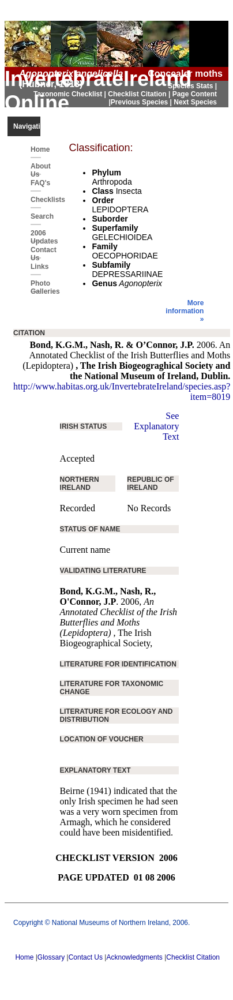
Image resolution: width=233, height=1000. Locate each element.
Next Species (195, 102)
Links (36, 267)
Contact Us (36, 252)
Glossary (51, 957)
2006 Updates (36, 235)
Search (36, 216)
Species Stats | (192, 86)
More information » (185, 311)
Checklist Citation (193, 957)
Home (36, 149)
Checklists (36, 200)
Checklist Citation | (140, 94)
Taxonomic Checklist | (70, 94)
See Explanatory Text (156, 426)
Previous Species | (142, 102)
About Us (36, 168)
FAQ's (36, 183)
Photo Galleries (36, 285)
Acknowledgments (134, 957)
